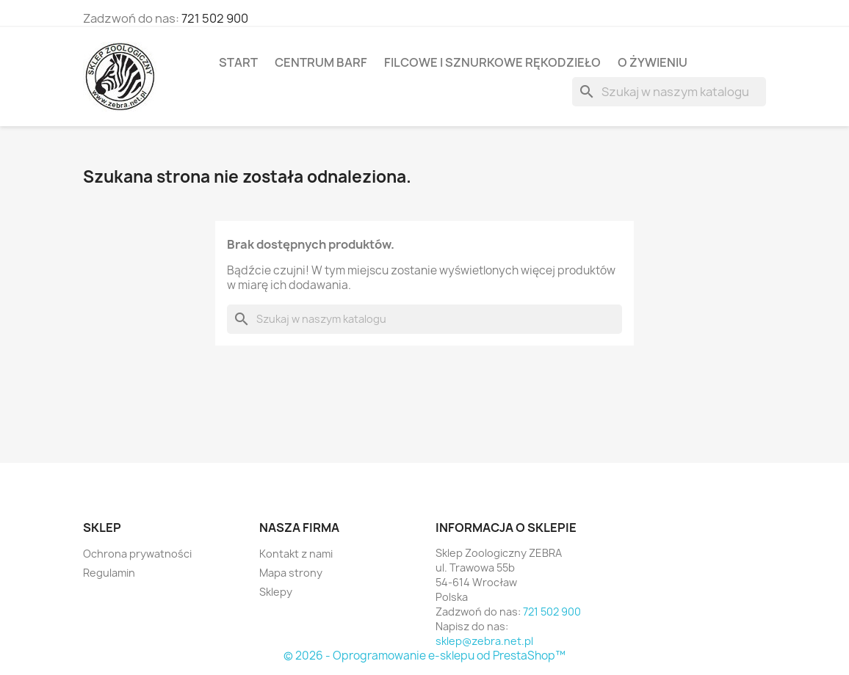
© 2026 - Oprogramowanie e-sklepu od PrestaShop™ (424, 655)
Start (238, 62)
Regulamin (109, 573)
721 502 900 (214, 18)
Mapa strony (290, 573)
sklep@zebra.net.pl (484, 641)
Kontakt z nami (296, 554)
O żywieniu (652, 62)
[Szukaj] (669, 91)
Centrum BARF (321, 62)
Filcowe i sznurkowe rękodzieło (492, 62)
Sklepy (275, 592)
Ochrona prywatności (137, 554)
